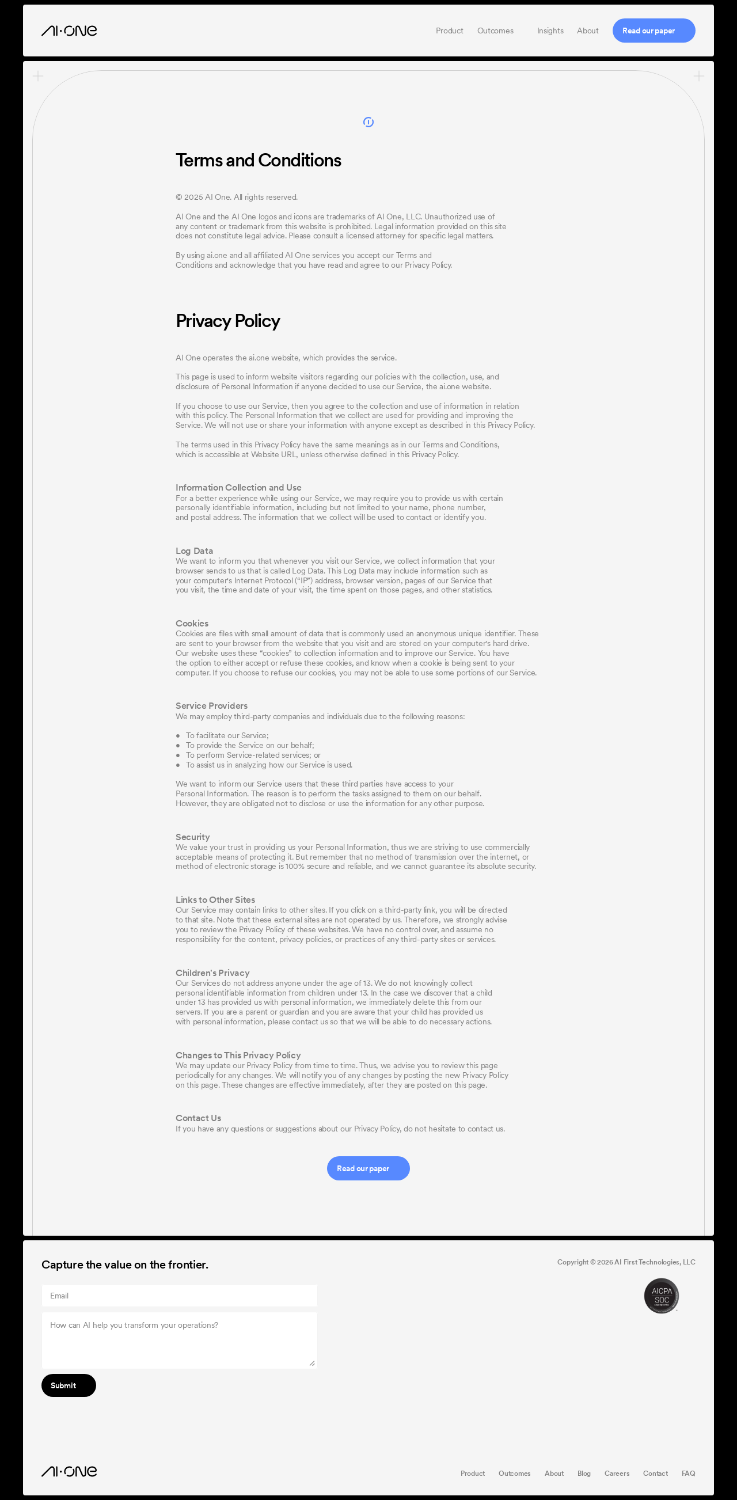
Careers (617, 1473)
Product (449, 30)
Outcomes (496, 30)
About (588, 30)
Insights (550, 30)
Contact (655, 1473)
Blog (584, 1473)
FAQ (689, 1473)
